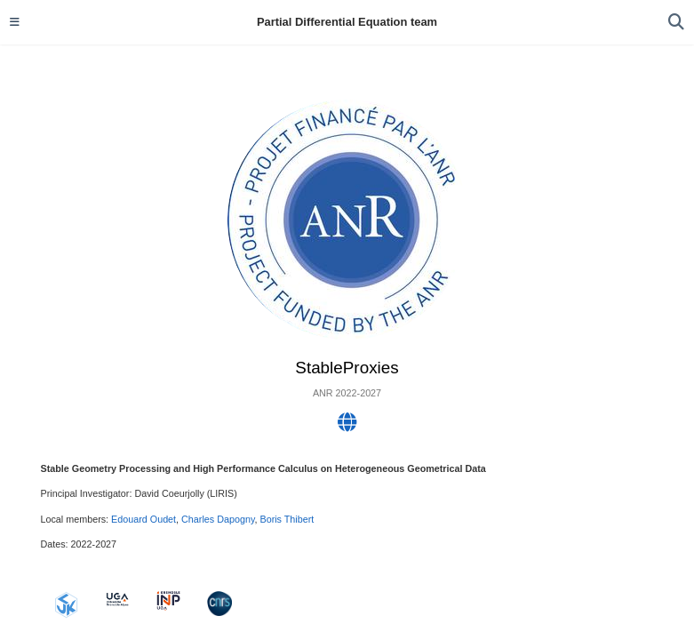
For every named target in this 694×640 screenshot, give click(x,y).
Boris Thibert (286, 519)
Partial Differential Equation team (347, 21)
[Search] (676, 22)
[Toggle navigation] (15, 22)
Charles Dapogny (217, 519)
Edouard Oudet (143, 519)
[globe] (347, 425)
